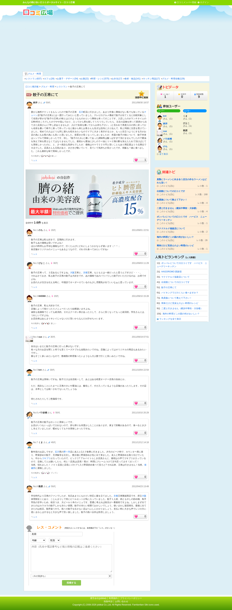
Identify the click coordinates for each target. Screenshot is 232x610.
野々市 (67, 452)
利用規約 (113, 598)
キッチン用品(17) (151, 78)
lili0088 (42, 296)
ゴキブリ (46, 458)
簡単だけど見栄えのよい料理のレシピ (179, 303)
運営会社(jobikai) (98, 598)
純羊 (35, 102)
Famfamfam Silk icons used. (146, 604)
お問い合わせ (121, 601)
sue (40, 337)
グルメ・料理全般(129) (173, 78)
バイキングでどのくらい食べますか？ (179, 292)
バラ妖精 (42, 412)
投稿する (71, 582)
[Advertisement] (116, 43)
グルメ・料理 (33, 73)
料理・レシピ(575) (100, 78)
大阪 (72, 272)
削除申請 (108, 601)
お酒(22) (84, 78)
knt (40, 370)
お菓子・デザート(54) (67, 78)
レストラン (62, 86)
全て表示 (163, 154)
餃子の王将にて (169, 287)
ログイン (204, 2)
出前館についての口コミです (175, 282)
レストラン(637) (34, 78)
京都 (85, 272)
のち (40, 230)
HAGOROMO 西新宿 (171, 271)
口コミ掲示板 (32, 86)
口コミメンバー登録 (186, 2)
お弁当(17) (117, 78)
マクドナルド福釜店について (175, 277)
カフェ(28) (49, 78)
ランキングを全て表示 (170, 319)
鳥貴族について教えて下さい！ (176, 298)
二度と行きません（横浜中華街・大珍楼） (182, 308)
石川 (81, 112)
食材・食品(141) (132, 78)
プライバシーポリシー (131, 598)
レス (35, 160)
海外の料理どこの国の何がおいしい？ (181, 313)
